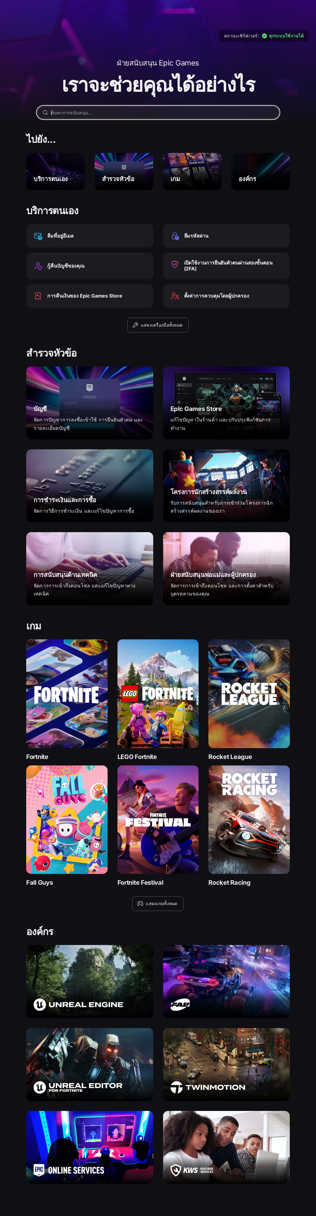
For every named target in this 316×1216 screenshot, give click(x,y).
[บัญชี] (89, 402)
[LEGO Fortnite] (158, 700)
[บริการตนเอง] (55, 171)
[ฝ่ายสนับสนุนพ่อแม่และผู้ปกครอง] (226, 568)
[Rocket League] (249, 700)
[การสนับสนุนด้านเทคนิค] (89, 568)
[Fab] (226, 981)
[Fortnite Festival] (158, 826)
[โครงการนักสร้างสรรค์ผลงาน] (226, 485)
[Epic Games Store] (226, 402)
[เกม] (192, 171)
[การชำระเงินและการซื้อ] (89, 485)
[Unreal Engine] (89, 981)
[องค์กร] (260, 171)
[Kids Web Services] (226, 1147)
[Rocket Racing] (249, 826)
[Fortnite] (67, 700)
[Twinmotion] (226, 1064)
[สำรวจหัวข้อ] (124, 171)
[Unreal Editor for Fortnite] (89, 1064)
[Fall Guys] (67, 826)
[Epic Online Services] (89, 1147)
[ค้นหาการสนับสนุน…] (158, 112)
